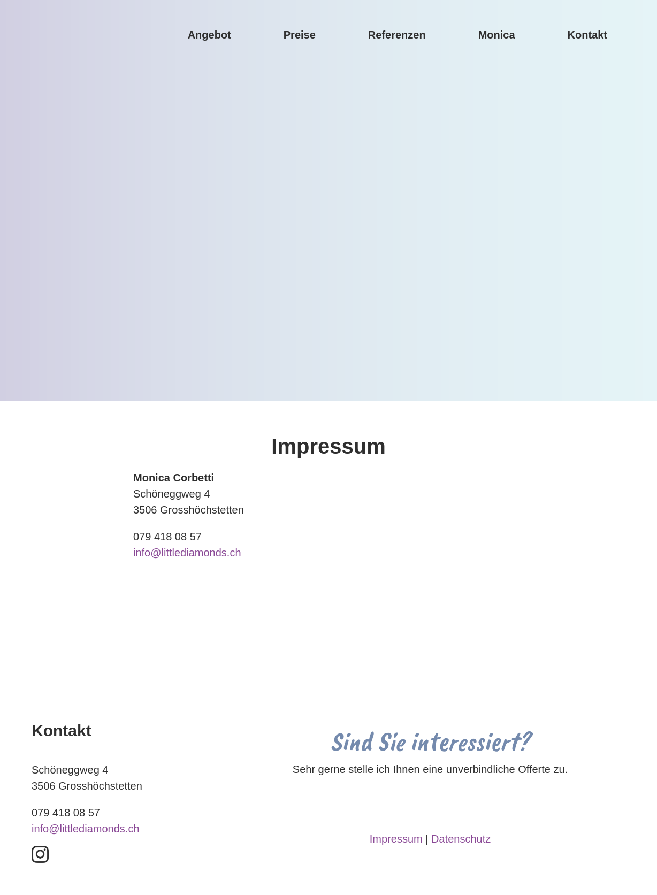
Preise (300, 35)
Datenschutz (461, 839)
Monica (496, 35)
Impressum (396, 839)
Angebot (209, 35)
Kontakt (587, 35)
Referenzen (397, 35)
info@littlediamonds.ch (187, 553)
